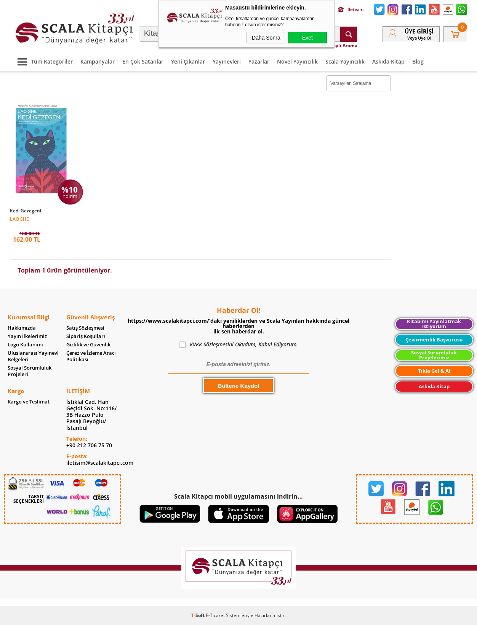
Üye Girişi (419, 31)
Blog (418, 61)
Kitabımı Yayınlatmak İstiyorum (434, 324)
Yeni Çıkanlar (188, 61)
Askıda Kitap (388, 61)
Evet (307, 38)
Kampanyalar (97, 61)
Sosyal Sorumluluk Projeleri (29, 371)
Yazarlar (258, 61)
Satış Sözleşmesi (85, 328)
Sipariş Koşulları (85, 336)
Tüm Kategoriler (43, 61)
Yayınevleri (227, 61)
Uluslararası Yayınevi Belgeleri (33, 356)
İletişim (350, 9)
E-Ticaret (215, 615)
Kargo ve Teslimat (29, 402)
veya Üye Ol (419, 38)
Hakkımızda (22, 328)
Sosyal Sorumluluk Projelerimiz (434, 355)
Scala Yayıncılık (345, 61)
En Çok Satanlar (142, 61)
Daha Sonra (266, 38)
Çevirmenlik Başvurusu (434, 339)
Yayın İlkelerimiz (27, 336)
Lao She (19, 219)
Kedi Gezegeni (25, 211)
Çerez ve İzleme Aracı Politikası (91, 356)
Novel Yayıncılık (297, 61)
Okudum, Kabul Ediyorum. (238, 344)
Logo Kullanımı (25, 344)
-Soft (198, 615)
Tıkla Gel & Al (434, 371)
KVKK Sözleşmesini (212, 344)
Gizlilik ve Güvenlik (88, 344)
